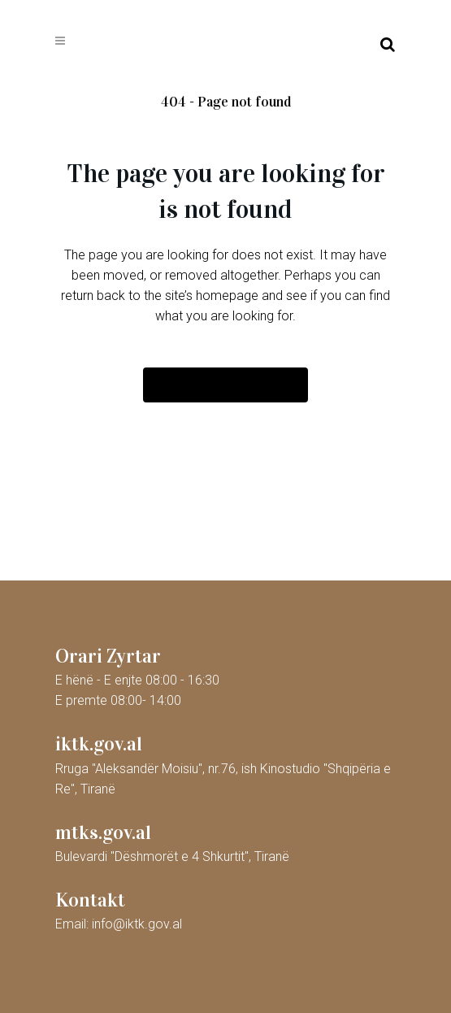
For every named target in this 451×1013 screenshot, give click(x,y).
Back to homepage (225, 385)
